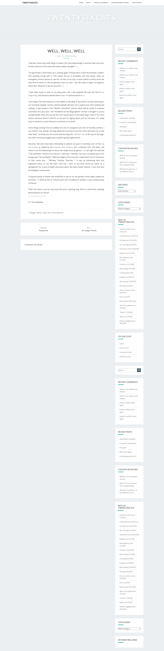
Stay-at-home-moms (127, 290)
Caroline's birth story (127, 229)
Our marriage (124, 244)
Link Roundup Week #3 (127, 135)
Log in (121, 343)
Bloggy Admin (35, 212)
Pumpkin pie (124, 240)
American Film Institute (63, 147)
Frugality (122, 277)
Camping (122, 273)
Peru (121, 297)
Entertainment (57, 212)
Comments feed (125, 352)
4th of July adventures (127, 305)
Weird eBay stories (126, 257)
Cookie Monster (125, 236)
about (88, 3)
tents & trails (137, 3)
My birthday (123, 281)
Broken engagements (127, 321)
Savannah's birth (125, 249)
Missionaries (124, 301)
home (81, 3)
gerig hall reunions (101, 3)
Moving (122, 286)
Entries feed (123, 348)
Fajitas (121, 316)
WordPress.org (124, 356)
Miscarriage (123, 268)
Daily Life (46, 212)
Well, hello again (125, 131)
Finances (122, 264)
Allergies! (123, 127)
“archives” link (79, 134)
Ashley (74, 56)
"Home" (122, 312)
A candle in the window (127, 122)
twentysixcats (30, 2)
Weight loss (123, 253)
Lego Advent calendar (127, 118)
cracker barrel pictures (120, 3)
